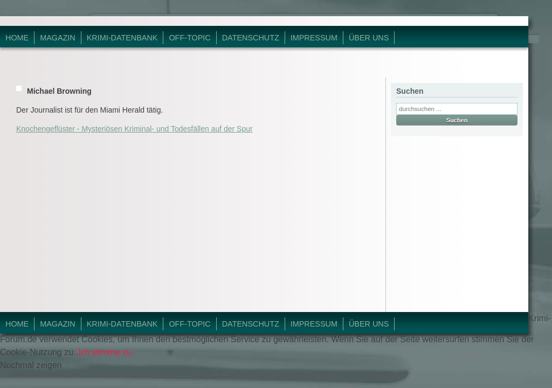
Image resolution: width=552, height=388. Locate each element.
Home (17, 37)
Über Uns (369, 37)
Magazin (57, 37)
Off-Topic (189, 37)
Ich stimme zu (105, 352)
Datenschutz (250, 37)
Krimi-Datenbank (122, 37)
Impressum (314, 37)
